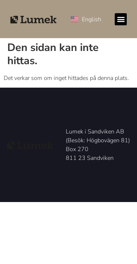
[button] (121, 19)
